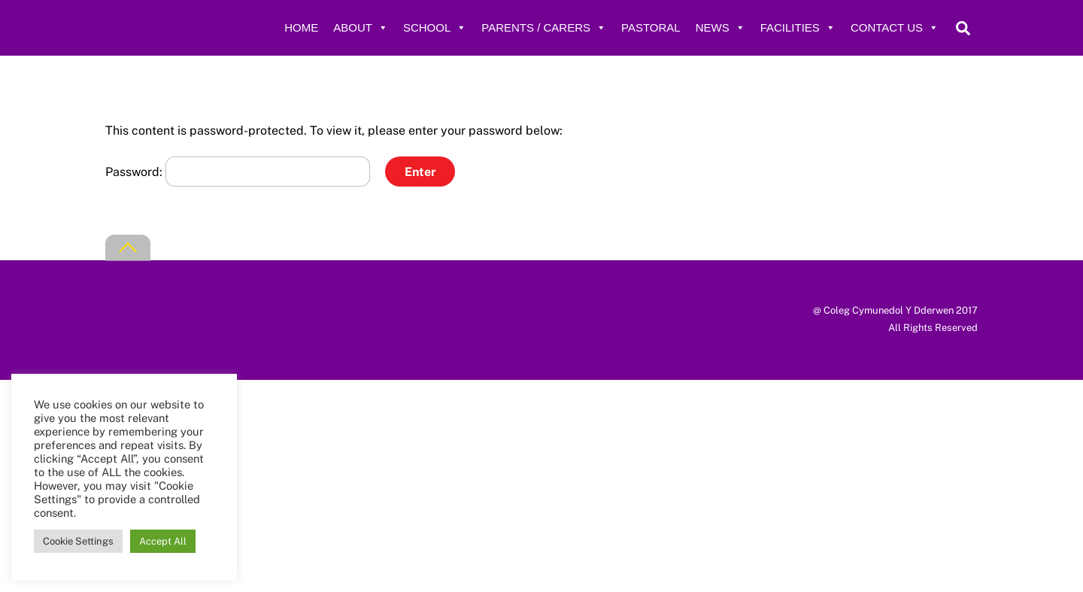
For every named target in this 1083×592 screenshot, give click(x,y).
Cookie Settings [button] (78, 541)
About (360, 27)
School (434, 27)
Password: (237, 172)
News (720, 27)
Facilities (798, 27)
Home (301, 27)
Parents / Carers (543, 27)
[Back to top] (127, 248)
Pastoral (651, 27)
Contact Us (895, 27)
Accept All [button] (163, 541)
